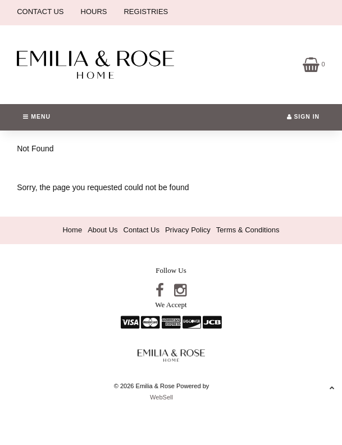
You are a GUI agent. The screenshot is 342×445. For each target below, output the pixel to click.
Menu (36, 117)
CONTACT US (40, 11)
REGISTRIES (146, 11)
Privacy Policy (188, 230)
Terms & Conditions (248, 230)
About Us (102, 230)
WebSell (161, 397)
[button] (314, 64)
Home (72, 230)
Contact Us (141, 230)
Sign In (303, 117)
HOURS (94, 11)
